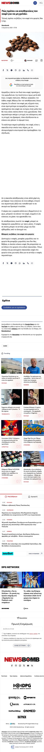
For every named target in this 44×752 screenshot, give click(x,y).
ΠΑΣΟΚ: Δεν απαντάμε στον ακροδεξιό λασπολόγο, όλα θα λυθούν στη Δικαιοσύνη (21, 545)
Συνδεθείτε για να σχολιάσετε (14, 307)
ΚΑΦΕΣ (5, 346)
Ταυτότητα (4, 676)
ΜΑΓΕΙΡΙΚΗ (4, 60)
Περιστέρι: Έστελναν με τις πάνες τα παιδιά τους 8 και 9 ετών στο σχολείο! (11, 378)
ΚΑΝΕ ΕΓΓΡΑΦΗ (22, 645)
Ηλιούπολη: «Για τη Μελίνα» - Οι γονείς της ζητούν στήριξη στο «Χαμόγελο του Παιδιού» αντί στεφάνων (10, 597)
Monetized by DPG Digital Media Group (28, 723)
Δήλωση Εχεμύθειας (26, 676)
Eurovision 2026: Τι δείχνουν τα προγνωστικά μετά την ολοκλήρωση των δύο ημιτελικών (10, 441)
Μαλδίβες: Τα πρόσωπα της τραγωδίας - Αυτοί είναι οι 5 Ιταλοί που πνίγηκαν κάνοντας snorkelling (32, 379)
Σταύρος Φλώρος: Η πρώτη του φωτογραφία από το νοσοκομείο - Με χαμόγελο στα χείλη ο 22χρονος (32, 410)
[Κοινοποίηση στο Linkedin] (24, 70)
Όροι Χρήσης (13, 676)
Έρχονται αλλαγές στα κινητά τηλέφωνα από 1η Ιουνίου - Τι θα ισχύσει (11, 409)
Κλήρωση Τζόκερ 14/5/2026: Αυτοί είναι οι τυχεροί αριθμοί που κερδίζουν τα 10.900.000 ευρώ (10, 472)
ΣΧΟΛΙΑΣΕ (28, 60)
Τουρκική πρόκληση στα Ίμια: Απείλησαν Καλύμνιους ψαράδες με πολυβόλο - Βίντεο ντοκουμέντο (20, 535)
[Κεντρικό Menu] (41, 3)
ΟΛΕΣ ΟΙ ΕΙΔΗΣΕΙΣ (36, 553)
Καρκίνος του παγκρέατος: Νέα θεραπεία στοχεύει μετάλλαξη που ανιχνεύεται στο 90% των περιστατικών (21, 514)
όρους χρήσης (34, 633)
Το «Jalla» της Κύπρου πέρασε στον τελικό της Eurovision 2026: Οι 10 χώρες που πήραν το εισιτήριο (33, 595)
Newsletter (16, 335)
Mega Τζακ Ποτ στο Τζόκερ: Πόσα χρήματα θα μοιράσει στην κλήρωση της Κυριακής (32, 440)
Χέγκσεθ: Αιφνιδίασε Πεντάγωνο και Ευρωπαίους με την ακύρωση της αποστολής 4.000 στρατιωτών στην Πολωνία (22, 524)
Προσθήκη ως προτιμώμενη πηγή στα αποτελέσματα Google (21, 85)
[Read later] (41, 60)
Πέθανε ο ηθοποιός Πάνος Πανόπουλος (16, 505)
